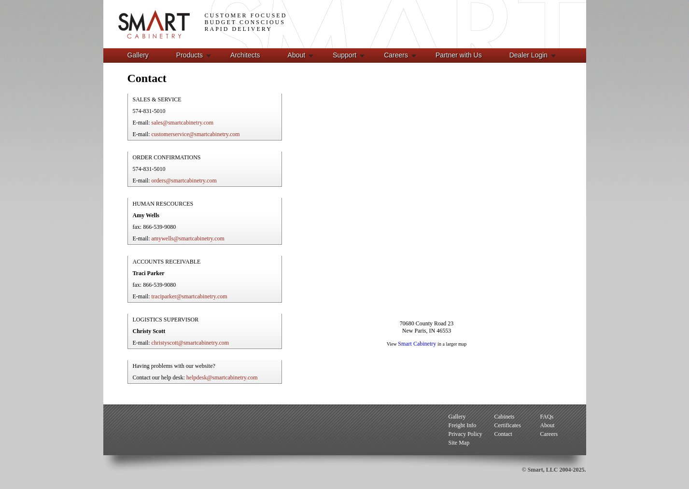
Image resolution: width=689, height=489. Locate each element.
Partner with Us (459, 55)
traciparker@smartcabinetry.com (189, 296)
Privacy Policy (465, 434)
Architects (245, 55)
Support (344, 55)
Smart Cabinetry (417, 343)
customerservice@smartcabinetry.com (196, 134)
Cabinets (504, 416)
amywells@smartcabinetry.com (188, 238)
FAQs (547, 416)
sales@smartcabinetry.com (183, 122)
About (297, 55)
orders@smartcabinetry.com (184, 180)
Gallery (138, 55)
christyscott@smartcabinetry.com (190, 342)
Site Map (459, 442)
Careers (396, 55)
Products (189, 55)
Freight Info (463, 425)
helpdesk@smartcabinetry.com (222, 377)
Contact (503, 434)
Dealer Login (528, 55)
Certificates (507, 425)
